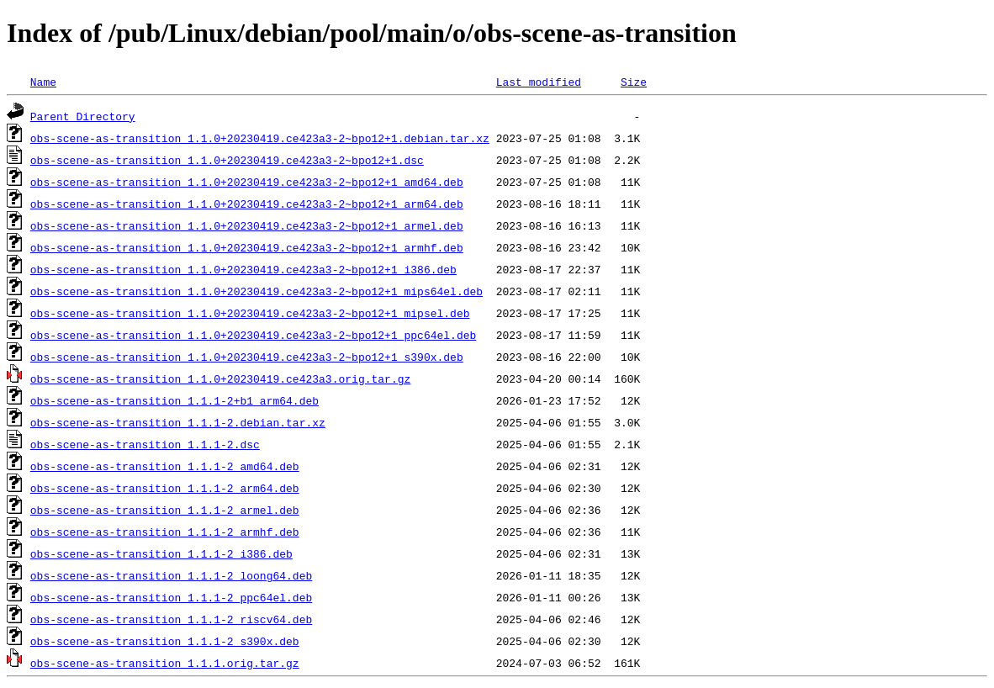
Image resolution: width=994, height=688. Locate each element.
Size (634, 81)
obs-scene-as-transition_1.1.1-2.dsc (145, 444)
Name (43, 81)
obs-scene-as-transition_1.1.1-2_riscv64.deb (171, 619)
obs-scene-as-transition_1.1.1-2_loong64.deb (171, 575)
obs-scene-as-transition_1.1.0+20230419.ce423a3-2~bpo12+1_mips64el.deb (256, 291)
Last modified (538, 81)
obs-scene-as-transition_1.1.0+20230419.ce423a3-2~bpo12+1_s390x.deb (246, 356)
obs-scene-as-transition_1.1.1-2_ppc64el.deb (171, 597)
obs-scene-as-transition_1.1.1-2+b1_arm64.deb (174, 400)
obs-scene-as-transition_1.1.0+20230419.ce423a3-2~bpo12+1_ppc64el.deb (253, 334)
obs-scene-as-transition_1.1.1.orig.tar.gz (164, 662)
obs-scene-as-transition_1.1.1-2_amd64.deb (164, 466)
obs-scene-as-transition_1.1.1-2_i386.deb (161, 553)
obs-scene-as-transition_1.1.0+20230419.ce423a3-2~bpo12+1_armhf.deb (246, 247)
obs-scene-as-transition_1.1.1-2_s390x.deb (164, 640)
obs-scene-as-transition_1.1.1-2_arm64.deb (164, 487)
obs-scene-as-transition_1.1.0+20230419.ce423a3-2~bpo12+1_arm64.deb (246, 203)
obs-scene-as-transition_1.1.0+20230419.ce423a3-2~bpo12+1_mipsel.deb (250, 312)
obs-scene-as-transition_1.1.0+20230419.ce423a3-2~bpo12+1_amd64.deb (246, 181)
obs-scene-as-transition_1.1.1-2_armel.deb (164, 509)
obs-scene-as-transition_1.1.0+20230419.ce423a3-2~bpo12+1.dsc (227, 159)
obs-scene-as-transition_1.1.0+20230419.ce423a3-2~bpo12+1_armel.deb (246, 225)
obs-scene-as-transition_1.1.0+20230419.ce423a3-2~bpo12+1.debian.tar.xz (259, 138)
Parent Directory (82, 116)
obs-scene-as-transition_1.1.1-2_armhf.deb (164, 531)
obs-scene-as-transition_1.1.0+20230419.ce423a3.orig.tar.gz (220, 378)
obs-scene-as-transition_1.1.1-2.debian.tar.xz (177, 422)
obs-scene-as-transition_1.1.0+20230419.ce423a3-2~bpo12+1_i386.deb (243, 269)
